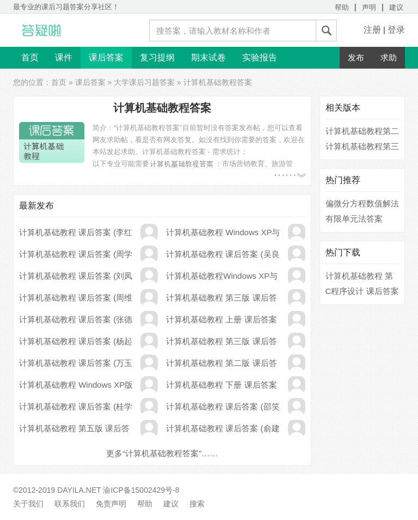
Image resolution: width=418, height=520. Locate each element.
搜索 (197, 503)
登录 (396, 29)
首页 (30, 57)
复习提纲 (157, 57)
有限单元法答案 (354, 218)
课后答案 (106, 57)
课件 (63, 57)
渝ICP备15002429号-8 (141, 490)
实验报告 (259, 57)
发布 (356, 57)
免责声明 (111, 503)
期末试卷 (208, 57)
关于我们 (28, 503)
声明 (369, 7)
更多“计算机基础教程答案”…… (162, 453)
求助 (388, 57)
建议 (396, 7)
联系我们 (69, 503)
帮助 (342, 7)
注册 (372, 29)
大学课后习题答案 (144, 82)
